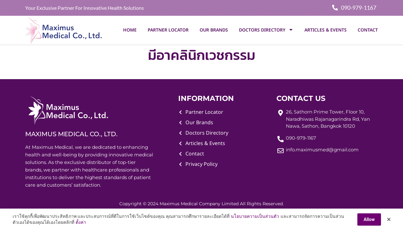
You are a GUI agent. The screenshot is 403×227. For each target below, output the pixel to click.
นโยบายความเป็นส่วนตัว (255, 223)
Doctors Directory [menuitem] (266, 30)
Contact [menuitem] (368, 30)
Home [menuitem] (130, 30)
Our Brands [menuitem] (214, 30)
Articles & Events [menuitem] (325, 30)
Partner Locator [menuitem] (168, 30)
